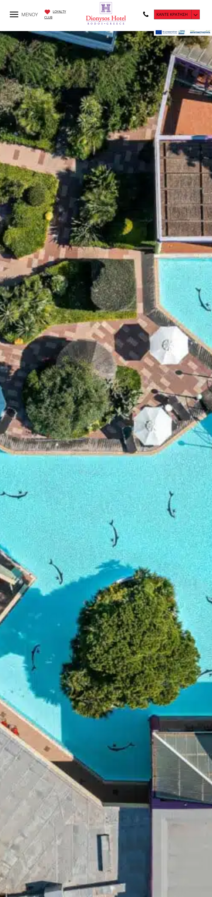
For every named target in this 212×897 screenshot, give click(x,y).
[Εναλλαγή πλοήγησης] (14, 14)
